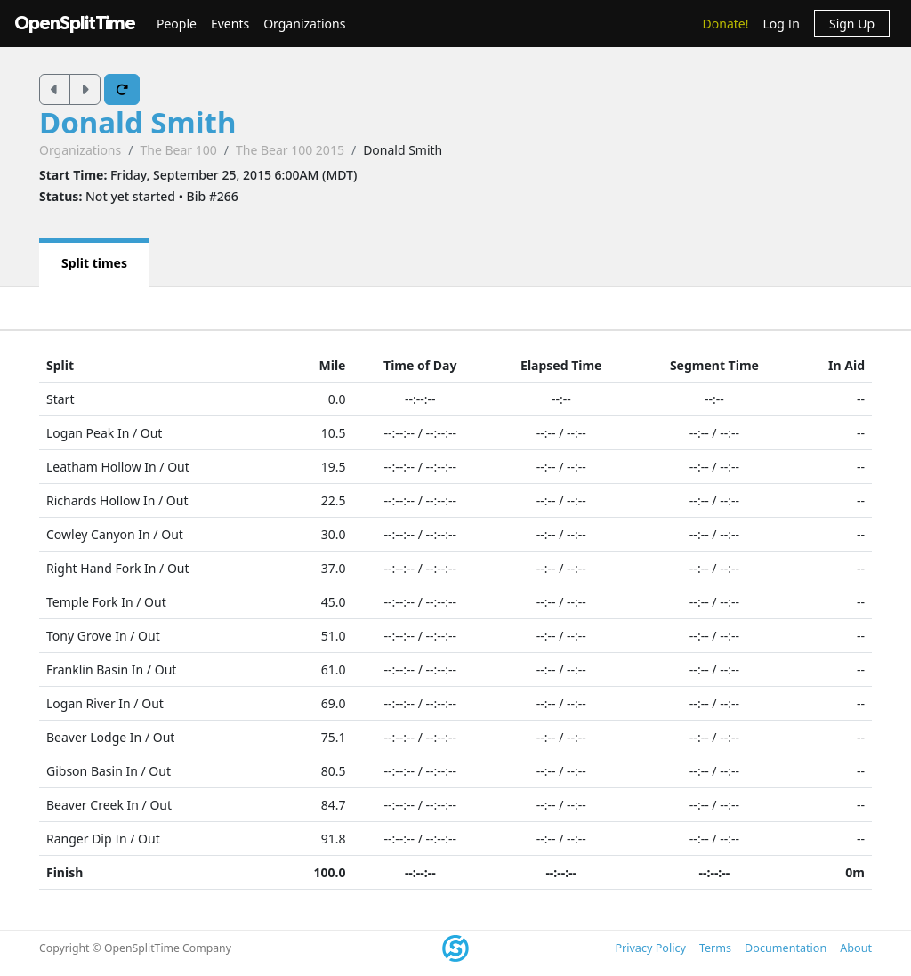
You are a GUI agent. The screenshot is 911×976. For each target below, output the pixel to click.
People (177, 23)
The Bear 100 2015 (290, 149)
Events (230, 23)
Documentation (785, 948)
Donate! (726, 23)
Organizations (304, 23)
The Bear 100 (178, 149)
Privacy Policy (650, 948)
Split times (94, 262)
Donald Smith (137, 122)
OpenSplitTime (74, 23)
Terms (715, 948)
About (856, 948)
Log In (780, 23)
